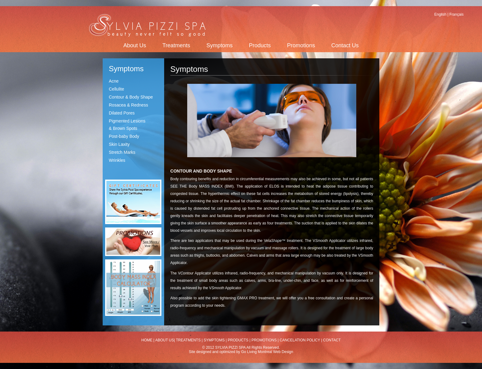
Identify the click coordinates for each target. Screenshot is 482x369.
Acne (114, 81)
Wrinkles (117, 160)
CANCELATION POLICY (300, 340)
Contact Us (345, 45)
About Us (134, 45)
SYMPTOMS (214, 340)
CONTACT (332, 340)
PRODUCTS (238, 340)
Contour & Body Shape (131, 97)
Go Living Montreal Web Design (267, 352)
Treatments (176, 45)
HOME (146, 340)
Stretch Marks (122, 152)
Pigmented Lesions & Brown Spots (127, 124)
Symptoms (220, 45)
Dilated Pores (122, 113)
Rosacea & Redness (128, 105)
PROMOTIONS (264, 340)
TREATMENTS (188, 340)
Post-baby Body (124, 136)
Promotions (301, 45)
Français (456, 14)
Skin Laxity (119, 144)
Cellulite (116, 89)
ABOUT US (164, 340)
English (440, 14)
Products (260, 45)
